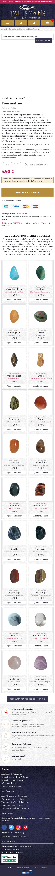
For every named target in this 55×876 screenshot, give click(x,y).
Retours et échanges (22, 744)
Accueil (4, 29)
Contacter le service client (12, 799)
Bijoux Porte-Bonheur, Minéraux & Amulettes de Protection (27, 1)
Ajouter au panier (27, 192)
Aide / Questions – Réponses (14, 796)
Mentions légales (27, 870)
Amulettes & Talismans (11, 774)
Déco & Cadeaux (8, 783)
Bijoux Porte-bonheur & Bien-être (16, 777)
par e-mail (16, 759)
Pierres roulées (25, 29)
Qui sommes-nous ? (10, 849)
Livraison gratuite (21, 720)
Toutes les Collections (11, 786)
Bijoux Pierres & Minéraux (12, 780)
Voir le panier (43, 41)
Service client (18, 755)
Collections (13, 29)
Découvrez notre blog (14, 832)
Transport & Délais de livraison (15, 802)
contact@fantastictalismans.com (18, 846)
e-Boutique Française (22, 708)
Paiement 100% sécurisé (24, 732)
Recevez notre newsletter (15, 836)
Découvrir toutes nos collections (27, 699)
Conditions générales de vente (15, 808)
